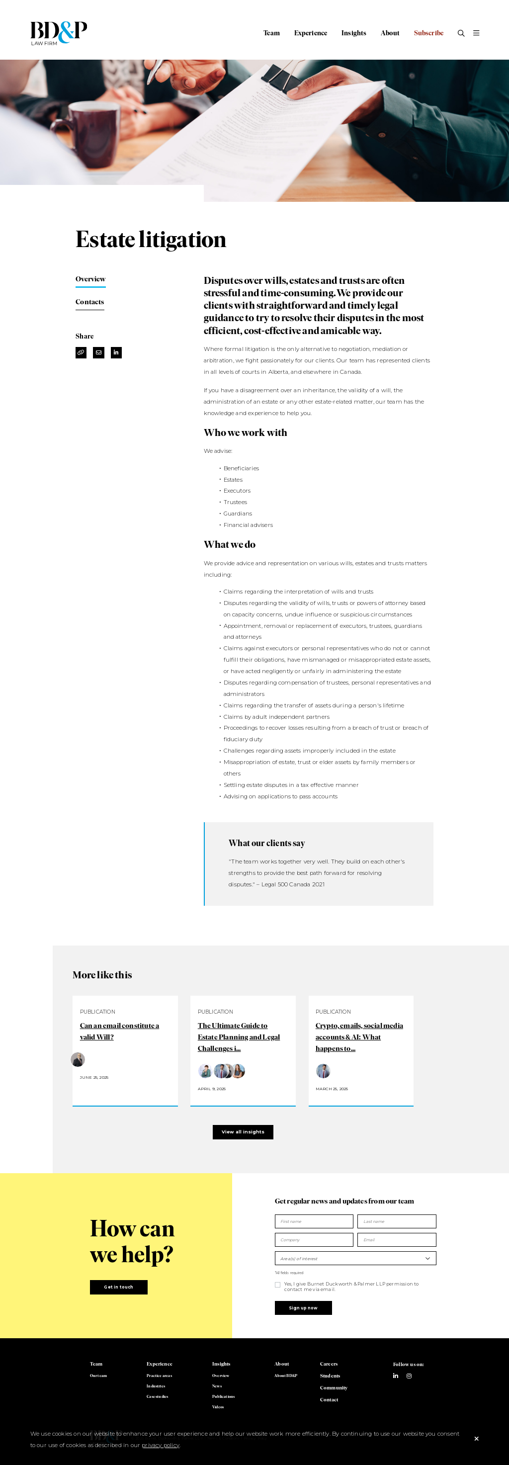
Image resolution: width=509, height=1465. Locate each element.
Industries (156, 1385)
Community (334, 1387)
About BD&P (285, 1375)
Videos (218, 1406)
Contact (329, 1399)
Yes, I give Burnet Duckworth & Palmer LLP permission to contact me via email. (351, 1286)
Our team (98, 1375)
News (217, 1385)
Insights (353, 33)
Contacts (90, 301)
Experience (311, 33)
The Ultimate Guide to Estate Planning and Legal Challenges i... (239, 1037)
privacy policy (160, 1445)
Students (330, 1376)
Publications (223, 1396)
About (390, 33)
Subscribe (429, 33)
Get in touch (118, 1287)
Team (271, 33)
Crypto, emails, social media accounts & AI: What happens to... (359, 1037)
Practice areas (159, 1375)
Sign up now (303, 1307)
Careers (329, 1364)
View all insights (243, 1131)
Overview (90, 278)
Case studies (157, 1396)
